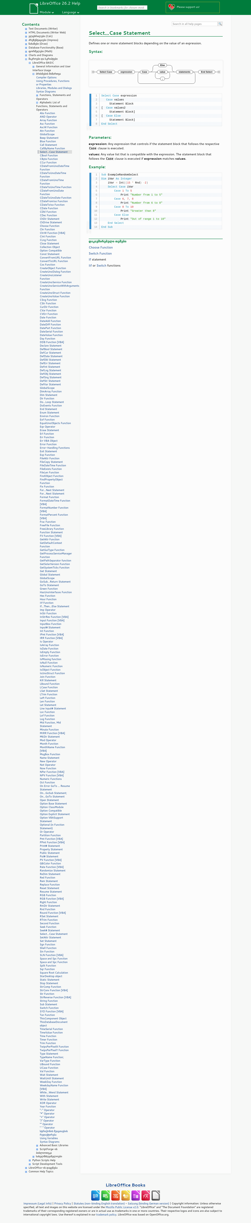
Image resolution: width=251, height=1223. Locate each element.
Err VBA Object (49, 441)
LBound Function (50, 684)
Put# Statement (49, 856)
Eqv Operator (47, 426)
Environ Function (49, 416)
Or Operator (47, 832)
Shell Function (48, 948)
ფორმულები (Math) (40, 51)
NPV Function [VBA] (52, 775)
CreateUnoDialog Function (55, 271)
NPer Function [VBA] (52, 772)
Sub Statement (48, 1004)
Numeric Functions (51, 779)
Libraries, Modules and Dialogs (54, 88)
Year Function (48, 1106)
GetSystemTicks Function (54, 567)
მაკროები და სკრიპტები (43, 59)
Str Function (47, 994)
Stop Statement (49, 983)
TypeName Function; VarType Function (52, 1058)
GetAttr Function (50, 539)
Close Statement (49, 243)
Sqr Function (47, 969)
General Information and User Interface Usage (51, 68)
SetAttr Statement (50, 937)
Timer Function (48, 1039)
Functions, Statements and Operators (53, 97)
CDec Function (48, 215)
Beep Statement (49, 138)
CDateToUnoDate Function (55, 197)
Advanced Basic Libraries (54, 1145)
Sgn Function (47, 944)
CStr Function (48, 303)
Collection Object (50, 247)
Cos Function (47, 264)
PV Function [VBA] (51, 860)
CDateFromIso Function (54, 201)
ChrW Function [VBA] (52, 233)
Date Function (48, 317)
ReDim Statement (50, 874)
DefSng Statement (50, 377)
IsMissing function (50, 659)
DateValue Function (51, 335)
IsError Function (49, 655)
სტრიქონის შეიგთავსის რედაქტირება (54, 1132)
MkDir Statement (50, 736)
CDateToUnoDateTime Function (53, 174)
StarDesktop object (51, 976)
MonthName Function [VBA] (52, 748)
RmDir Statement (50, 905)
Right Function (48, 902)
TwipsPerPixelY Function (54, 1050)
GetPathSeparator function (55, 560)
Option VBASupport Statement (51, 819)
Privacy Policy (62, 1203)
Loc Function (47, 712)
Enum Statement (49, 412)
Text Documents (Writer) (43, 28)
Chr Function (47, 229)
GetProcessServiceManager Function (56, 555)
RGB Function (48, 895)
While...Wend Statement (54, 1092)
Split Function (48, 965)
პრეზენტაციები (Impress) (43, 40)
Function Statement (51, 532)
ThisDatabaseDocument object (54, 1023)
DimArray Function (51, 391)
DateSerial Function (51, 331)
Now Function (48, 768)
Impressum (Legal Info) (37, 1203)
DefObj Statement (50, 374)
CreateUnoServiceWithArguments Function (56, 287)
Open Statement (49, 800)
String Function (49, 1001)
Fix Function (47, 486)
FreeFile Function (50, 525)
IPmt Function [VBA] (52, 634)
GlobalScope (47, 134)
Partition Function (50, 835)
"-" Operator (47, 1110)
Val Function (47, 1071)
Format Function (49, 497)
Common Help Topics (41, 1171)
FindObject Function (51, 476)
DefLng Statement (50, 370)
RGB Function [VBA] (52, 898)
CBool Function (49, 155)
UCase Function (49, 1068)
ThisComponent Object (53, 1018)
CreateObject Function (53, 268)
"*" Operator (47, 1113)
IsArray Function (49, 645)
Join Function (47, 677)
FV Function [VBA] (51, 536)
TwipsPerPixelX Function (54, 1046)
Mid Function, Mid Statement (50, 724)
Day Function (47, 338)
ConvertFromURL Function (55, 257)
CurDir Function (49, 307)
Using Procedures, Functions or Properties (52, 82)
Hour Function (48, 599)
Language (69, 12)
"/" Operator (47, 1120)
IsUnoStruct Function (52, 673)
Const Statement (50, 254)
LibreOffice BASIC (43, 62)
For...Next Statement (52, 490)
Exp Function (47, 455)
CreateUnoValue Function (55, 296)
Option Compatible (51, 250)
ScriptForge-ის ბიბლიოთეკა (46, 1151)
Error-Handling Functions (55, 448)
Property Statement (51, 849)
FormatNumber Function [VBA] (54, 509)
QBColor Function (50, 863)
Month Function (49, 743)
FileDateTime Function (53, 465)
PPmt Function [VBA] (52, 842)
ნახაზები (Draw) (38, 43)
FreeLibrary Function (52, 529)
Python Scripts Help (44, 1160)
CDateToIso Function (52, 204)
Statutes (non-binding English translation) (99, 1203)
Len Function (47, 701)
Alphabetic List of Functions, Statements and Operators (51, 106)
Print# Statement (50, 846)
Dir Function (47, 398)
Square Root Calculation (54, 972)
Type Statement (49, 1053)
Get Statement (48, 571)
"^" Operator (47, 1127)
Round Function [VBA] (53, 913)
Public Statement (50, 853)
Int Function (47, 631)
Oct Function (47, 782)
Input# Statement (50, 627)
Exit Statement (48, 451)
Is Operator (46, 641)
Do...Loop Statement (52, 402)
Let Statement (48, 705)
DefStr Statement (50, 381)
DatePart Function (50, 328)
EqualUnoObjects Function (55, 423)
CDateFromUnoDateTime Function (54, 167)
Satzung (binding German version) (148, 1203)
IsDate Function (49, 648)
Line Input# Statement (53, 708)
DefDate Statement (51, 356)
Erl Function (47, 433)
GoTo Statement (49, 585)
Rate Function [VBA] (52, 867)
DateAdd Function (50, 321)
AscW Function (49, 127)
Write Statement (49, 1099)
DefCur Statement (50, 352)
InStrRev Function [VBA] (54, 617)
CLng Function (48, 240)
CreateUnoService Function (56, 282)
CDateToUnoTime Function (55, 187)
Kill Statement (48, 680)
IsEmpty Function (50, 652)
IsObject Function (50, 669)
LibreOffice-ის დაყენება (43, 1167)
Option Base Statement (53, 803)
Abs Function (47, 113)
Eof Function (47, 419)
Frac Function (48, 522)
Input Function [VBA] (52, 620)
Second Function (49, 923)
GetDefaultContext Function (51, 544)
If (90, 258)
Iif (90, 265)
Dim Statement (48, 395)
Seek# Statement (50, 930)
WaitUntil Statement (52, 1078)
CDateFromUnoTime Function (52, 181)
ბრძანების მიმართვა (48, 73)
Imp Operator (48, 610)
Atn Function (47, 131)
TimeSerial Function (51, 1029)
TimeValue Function (51, 1032)
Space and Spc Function (54, 958)
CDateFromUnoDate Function (52, 192)
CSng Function (48, 300)
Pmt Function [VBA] (51, 839)
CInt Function (48, 236)
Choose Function (49, 226)
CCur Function (48, 162)
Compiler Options (46, 77)
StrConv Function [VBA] (54, 990)
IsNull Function (49, 662)
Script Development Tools (47, 1164)
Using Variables (49, 1138)
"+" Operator (47, 1117)
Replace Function (50, 884)
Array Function (48, 120)
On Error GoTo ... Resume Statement (55, 787)
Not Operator (48, 765)
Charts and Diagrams (41, 55)
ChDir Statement (49, 219)
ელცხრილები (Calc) (41, 36)
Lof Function (47, 715)
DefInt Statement (50, 367)
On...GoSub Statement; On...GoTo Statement (53, 794)
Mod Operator (48, 740)
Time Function (48, 1036)
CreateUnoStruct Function (55, 293)
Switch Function (49, 1008)
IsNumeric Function (51, 666)
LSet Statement (49, 691)
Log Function (47, 719)
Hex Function (47, 595)
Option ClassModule (52, 807)
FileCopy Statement (51, 462)
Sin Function (47, 951)
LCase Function (49, 687)
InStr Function (48, 613)
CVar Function (48, 310)
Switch (101, 265)
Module (45, 12)
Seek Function (48, 927)
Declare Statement (50, 345)
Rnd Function (47, 909)
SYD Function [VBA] (52, 1011)
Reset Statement (49, 888)
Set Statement (48, 941)
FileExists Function (51, 469)
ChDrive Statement (51, 222)
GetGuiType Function (52, 550)
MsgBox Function (50, 754)
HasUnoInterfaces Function (56, 592)
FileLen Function (49, 472)
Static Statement (49, 979)
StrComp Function (50, 986)
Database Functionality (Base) (46, 47)
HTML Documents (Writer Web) (47, 32)
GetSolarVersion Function (55, 564)
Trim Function (48, 1043)
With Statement (49, 1096)
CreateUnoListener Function (51, 276)
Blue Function (48, 141)
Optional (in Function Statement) (52, 826)
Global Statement (50, 574)
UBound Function (50, 1064)
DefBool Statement (51, 349)
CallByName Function (52, 148)
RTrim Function (49, 920)
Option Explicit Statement (55, 814)
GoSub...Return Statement (55, 581)
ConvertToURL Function (54, 261)
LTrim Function (48, 694)
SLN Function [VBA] (51, 955)
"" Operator (46, 1124)
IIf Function (47, 603)
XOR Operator (48, 1103)
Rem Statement (49, 881)
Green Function (49, 588)
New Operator (48, 761)
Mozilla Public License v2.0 (121, 1207)
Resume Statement (51, 891)
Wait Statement (49, 1075)
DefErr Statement (50, 363)
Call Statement (48, 145)
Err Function (47, 437)
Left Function (47, 698)
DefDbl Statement (50, 359)
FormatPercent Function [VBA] (54, 516)
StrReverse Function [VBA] (55, 997)
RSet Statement (49, 916)
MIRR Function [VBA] (52, 733)
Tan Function (47, 1015)
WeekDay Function (51, 1082)
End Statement (48, 409)
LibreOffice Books (126, 1185)
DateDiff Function (50, 324)
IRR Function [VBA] (51, 638)
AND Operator (48, 116)
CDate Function (49, 208)
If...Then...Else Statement (54, 606)
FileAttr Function (49, 458)
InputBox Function (50, 624)
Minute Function (49, 729)
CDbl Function (48, 212)
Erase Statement (49, 430)
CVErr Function (49, 314)
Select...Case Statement (54, 152)
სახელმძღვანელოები (49, 1156)
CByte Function (49, 159)
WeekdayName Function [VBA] (54, 1087)
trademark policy (106, 1214)
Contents (31, 24)
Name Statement (49, 758)
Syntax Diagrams (46, 91)
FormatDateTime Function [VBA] (55, 502)
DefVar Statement (50, 384)
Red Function (47, 877)
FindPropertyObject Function (51, 481)
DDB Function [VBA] (52, 342)
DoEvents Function (51, 405)
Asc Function (47, 123)
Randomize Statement (52, 870)
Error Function (48, 444)
